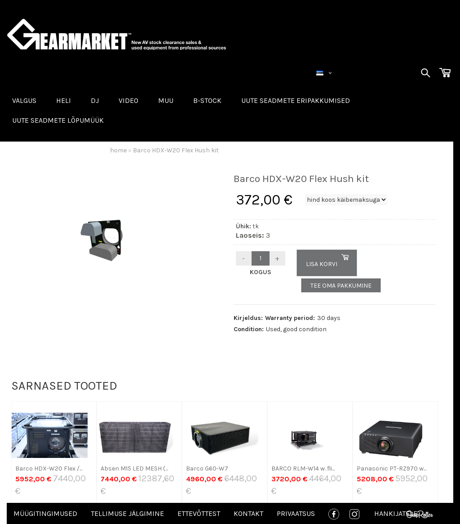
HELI (63, 100)
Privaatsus (296, 513)
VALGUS (24, 100)
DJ (95, 100)
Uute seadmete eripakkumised (295, 100)
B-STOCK (207, 100)
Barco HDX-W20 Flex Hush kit (176, 150)
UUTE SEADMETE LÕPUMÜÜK (58, 120)
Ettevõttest (198, 513)
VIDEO (128, 100)
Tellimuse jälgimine (127, 513)
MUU (165, 100)
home (118, 150)
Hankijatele (395, 513)
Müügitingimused (45, 513)
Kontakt (248, 513)
